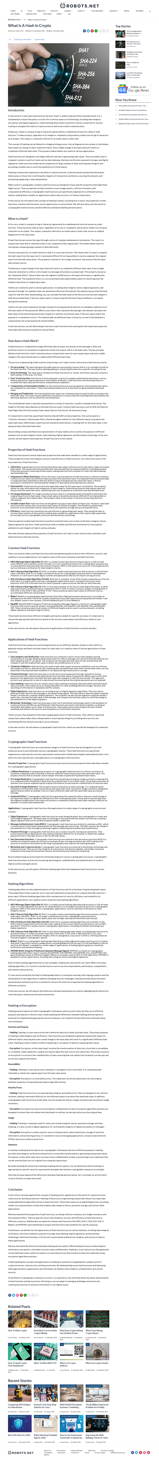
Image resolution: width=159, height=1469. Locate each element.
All (69, 14)
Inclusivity (92, 1450)
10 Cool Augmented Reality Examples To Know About (134, 32)
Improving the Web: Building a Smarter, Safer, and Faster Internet (97, 1438)
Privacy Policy (100, 1453)
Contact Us (75, 1453)
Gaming (67, 11)
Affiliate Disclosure (118, 1453)
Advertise (61, 1453)
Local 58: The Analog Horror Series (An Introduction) (134, 74)
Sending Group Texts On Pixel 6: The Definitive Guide (134, 53)
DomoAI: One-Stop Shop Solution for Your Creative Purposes (45, 1407)
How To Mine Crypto (17, 1330)
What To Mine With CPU (45, 1363)
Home (13, 11)
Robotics (41, 11)
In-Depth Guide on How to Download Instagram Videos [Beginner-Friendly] (133, 110)
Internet (140, 11)
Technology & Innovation (22, 39)
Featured (47, 14)
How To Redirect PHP (133, 63)
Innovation (31, 14)
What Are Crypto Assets (97, 1363)
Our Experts (61, 1450)
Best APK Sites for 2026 (19, 1435)
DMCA (46, 1455)
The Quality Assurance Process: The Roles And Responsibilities (132, 106)
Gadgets (113, 11)
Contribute (48, 1453)
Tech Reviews (97, 11)
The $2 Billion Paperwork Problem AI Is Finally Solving (97, 1407)
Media (126, 11)
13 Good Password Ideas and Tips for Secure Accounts (133, 115)
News (59, 14)
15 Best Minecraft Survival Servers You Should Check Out (133, 119)
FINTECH (54, 11)
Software (15, 14)
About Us (47, 1450)
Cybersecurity (39, 39)
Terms (87, 1453)
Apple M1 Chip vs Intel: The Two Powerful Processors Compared (134, 124)
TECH (30, 11)
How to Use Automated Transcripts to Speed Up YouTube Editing (71, 1438)
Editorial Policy (77, 1450)
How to (81, 11)
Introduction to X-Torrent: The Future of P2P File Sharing (134, 43)
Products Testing (107, 1450)
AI (21, 11)
